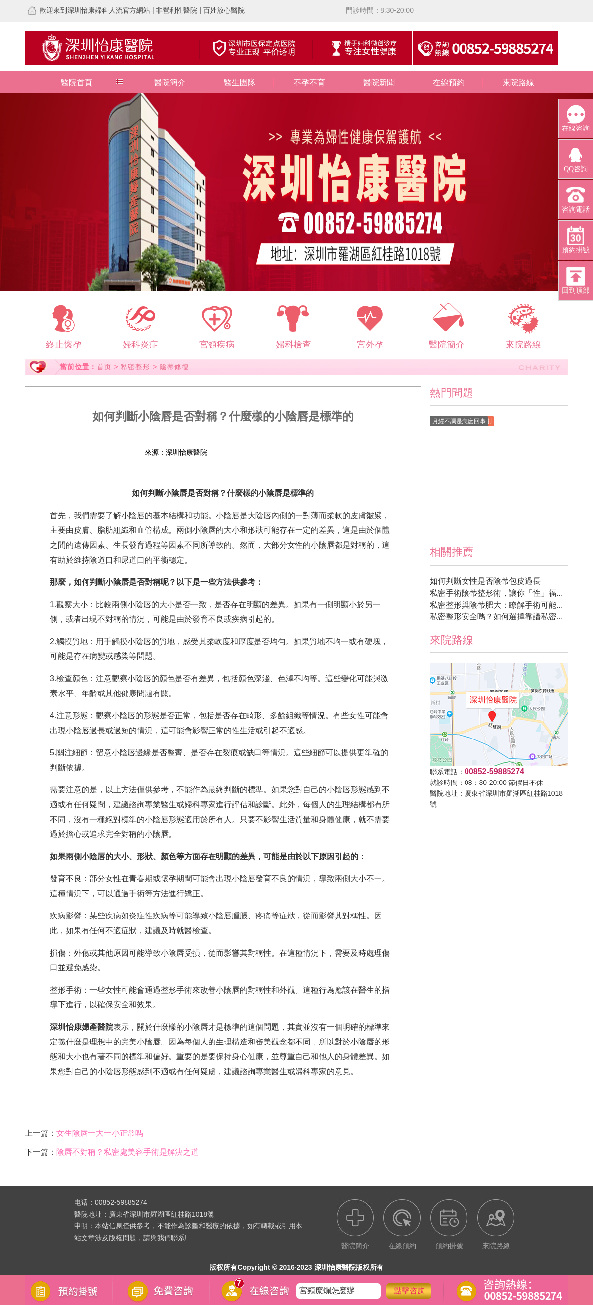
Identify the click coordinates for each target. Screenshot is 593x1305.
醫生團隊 (239, 82)
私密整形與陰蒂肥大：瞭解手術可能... (496, 605)
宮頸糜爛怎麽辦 (327, 1290)
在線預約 (449, 82)
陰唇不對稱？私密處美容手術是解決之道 (127, 1152)
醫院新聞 (379, 82)
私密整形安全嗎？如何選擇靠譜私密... (496, 616)
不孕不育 (309, 82)
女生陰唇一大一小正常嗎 (99, 1133)
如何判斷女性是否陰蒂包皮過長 (485, 581)
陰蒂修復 (174, 367)
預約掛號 (279, 452)
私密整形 (135, 367)
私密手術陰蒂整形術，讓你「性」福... (496, 593)
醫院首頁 (76, 82)
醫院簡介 (170, 82)
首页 (104, 367)
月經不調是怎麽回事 (459, 421)
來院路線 (518, 82)
